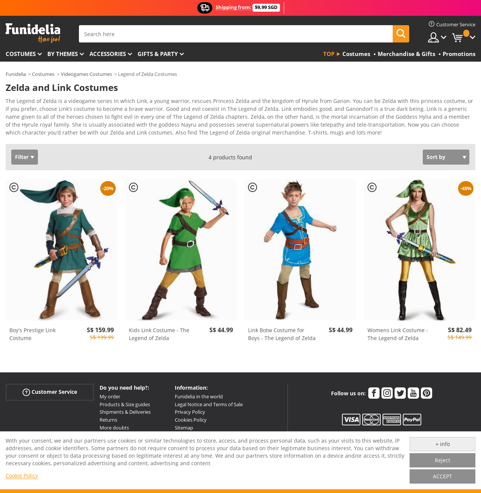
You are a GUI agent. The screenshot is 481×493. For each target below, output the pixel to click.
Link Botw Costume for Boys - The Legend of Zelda (282, 334)
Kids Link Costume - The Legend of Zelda (159, 334)
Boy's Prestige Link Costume (32, 334)
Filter (22, 156)
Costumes (21, 53)
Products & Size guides (125, 404)
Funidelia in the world (199, 396)
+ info (443, 444)
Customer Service (50, 392)
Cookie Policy (22, 475)
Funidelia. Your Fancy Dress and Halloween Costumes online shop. (33, 33)
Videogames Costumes (86, 74)
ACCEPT (442, 476)
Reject (442, 460)
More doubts (114, 427)
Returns (108, 419)
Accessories (107, 53)
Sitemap (184, 427)
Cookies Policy (191, 419)
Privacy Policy (190, 411)
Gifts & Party (158, 53)
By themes (62, 53)
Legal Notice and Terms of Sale (209, 404)
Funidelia (16, 74)
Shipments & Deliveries (125, 411)
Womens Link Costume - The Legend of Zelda (398, 334)
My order (110, 396)
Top (328, 53)
